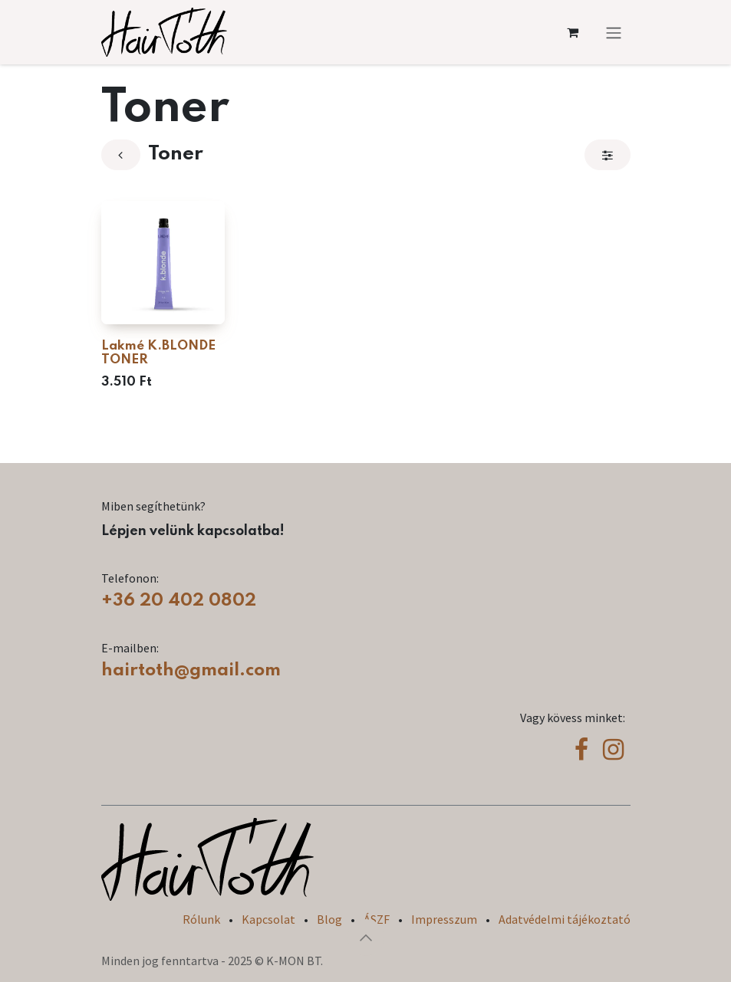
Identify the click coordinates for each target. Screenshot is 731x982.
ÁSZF (377, 919)
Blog (329, 919)
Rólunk (201, 919)
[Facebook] (581, 750)
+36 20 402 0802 (178, 600)
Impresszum (444, 919)
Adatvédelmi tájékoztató (565, 919)
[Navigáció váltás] (614, 32)
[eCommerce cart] (573, 32)
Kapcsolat (268, 919)
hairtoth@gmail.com (191, 670)
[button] (365, 937)
